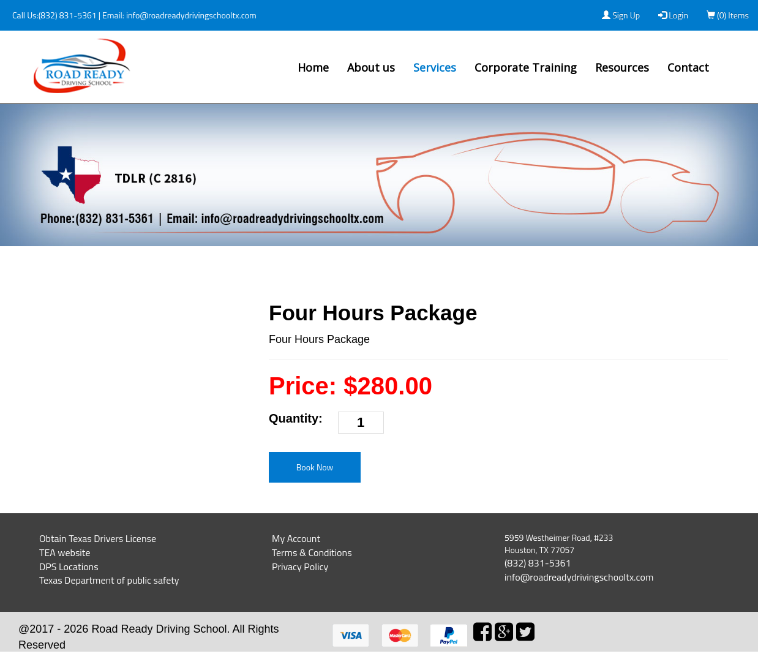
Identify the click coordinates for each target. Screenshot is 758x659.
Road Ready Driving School (159, 629)
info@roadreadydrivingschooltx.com (190, 15)
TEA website (65, 552)
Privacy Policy (300, 566)
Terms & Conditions (312, 552)
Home (313, 67)
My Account (296, 538)
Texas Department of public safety (109, 580)
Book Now (315, 467)
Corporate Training (526, 67)
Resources (622, 67)
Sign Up (621, 15)
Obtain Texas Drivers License (97, 538)
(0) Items (728, 15)
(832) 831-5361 (68, 15)
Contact (688, 67)
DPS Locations (69, 566)
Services (434, 67)
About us (371, 67)
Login (673, 15)
